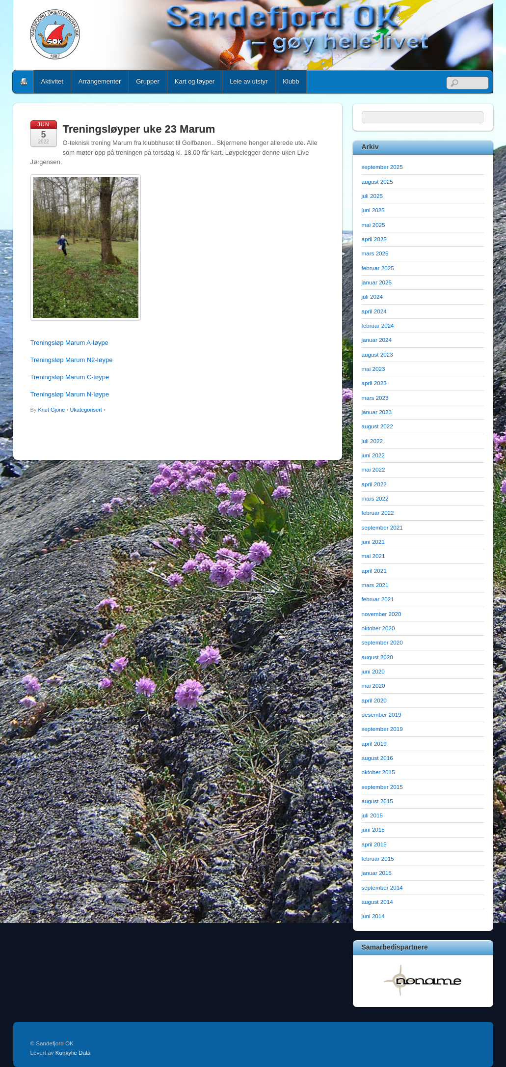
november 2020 (381, 614)
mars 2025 (375, 253)
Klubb (291, 81)
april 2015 (374, 844)
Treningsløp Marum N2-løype (71, 360)
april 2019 (374, 743)
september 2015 (382, 787)
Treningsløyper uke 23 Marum (139, 129)
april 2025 (374, 239)
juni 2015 (373, 829)
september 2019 (382, 729)
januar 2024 (377, 340)
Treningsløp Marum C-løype (69, 377)
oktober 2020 (378, 628)
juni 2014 (373, 916)
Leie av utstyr (248, 81)
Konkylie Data (73, 1052)
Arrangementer (100, 81)
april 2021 (374, 570)
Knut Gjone (51, 410)
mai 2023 (373, 368)
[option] (423, 980)
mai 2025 (373, 225)
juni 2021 (373, 541)
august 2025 (377, 181)
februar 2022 (378, 512)
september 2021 (382, 527)
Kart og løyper (194, 81)
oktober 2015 (378, 772)
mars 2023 (375, 397)
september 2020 (382, 642)
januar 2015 (377, 873)
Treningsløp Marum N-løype (69, 394)
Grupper (148, 81)
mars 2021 (375, 585)
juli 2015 (372, 815)
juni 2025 (373, 210)
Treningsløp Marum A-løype (69, 342)
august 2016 (377, 758)
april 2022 (374, 484)
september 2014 (382, 887)
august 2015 (377, 801)
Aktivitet (52, 81)
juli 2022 (372, 441)
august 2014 (377, 902)
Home (24, 81)
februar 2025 (378, 268)
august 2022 (377, 426)
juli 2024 (372, 296)
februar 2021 (378, 599)
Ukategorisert (86, 410)
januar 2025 (377, 282)
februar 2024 (378, 325)
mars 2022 (375, 498)
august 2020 (377, 657)
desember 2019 (381, 714)
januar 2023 (377, 412)
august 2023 (377, 354)
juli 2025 (372, 196)
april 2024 (374, 311)
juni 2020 (373, 671)
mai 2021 (373, 556)
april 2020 (374, 700)
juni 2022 (373, 455)
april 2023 (374, 383)
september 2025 (382, 167)
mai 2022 (373, 469)
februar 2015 (378, 858)
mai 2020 (373, 685)
